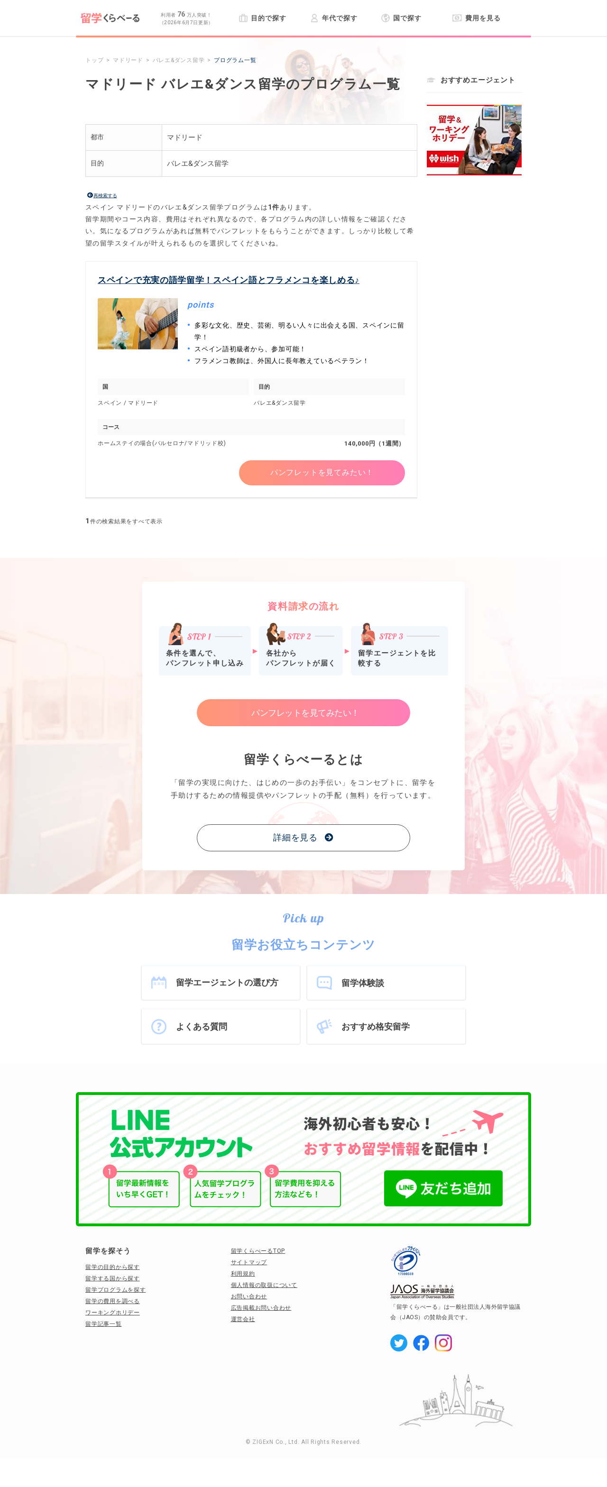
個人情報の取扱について (264, 1285)
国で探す (401, 18)
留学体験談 (362, 983)
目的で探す (262, 18)
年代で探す (333, 18)
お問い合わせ (249, 1296)
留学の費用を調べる (112, 1301)
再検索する (105, 195)
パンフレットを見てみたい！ (322, 472)
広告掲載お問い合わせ (261, 1308)
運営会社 (243, 1319)
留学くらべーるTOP (258, 1251)
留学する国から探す (112, 1278)
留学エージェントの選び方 (227, 982)
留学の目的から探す (112, 1267)
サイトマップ (249, 1262)
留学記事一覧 (103, 1324)
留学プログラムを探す (115, 1289)
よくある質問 (201, 1026)
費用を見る (476, 18)
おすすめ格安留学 (375, 1026)
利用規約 (243, 1273)
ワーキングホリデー (112, 1312)
